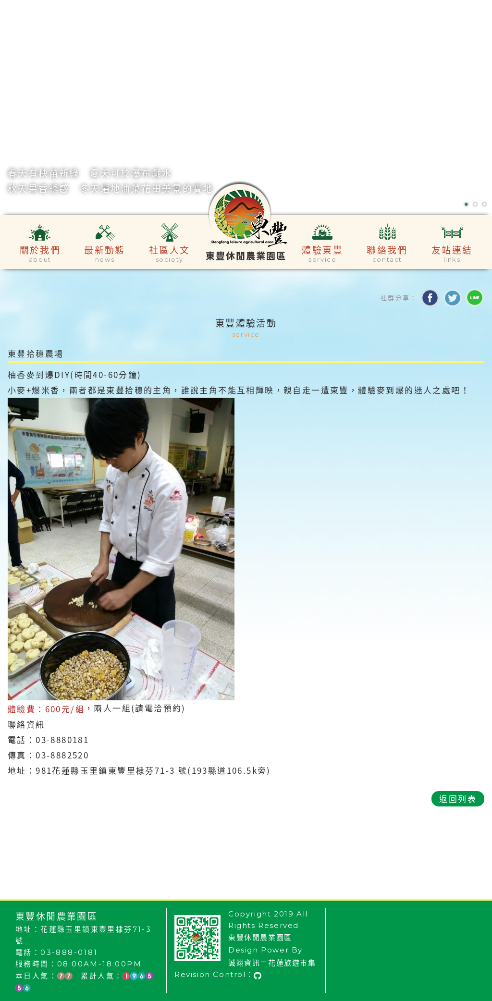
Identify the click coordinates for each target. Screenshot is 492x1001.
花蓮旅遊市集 (292, 962)
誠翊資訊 (244, 962)
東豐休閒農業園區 (260, 937)
